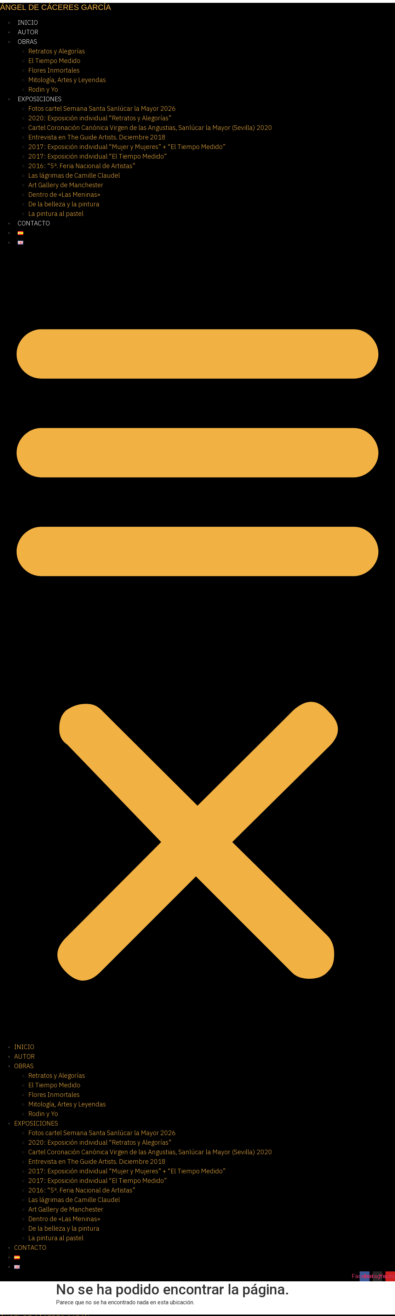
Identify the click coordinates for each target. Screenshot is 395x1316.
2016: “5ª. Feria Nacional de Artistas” (81, 166)
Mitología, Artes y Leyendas (67, 80)
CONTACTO (34, 223)
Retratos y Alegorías (56, 51)
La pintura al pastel (56, 214)
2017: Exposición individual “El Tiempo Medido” (97, 156)
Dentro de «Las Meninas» (64, 194)
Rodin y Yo (43, 89)
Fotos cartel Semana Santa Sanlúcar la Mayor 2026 (102, 108)
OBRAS (27, 42)
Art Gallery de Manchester (65, 185)
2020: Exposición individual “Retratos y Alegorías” (99, 118)
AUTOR (28, 32)
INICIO (28, 22)
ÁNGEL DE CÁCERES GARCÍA (55, 7)
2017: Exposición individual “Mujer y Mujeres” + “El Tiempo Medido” (126, 147)
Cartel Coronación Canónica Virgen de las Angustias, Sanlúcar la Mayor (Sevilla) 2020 (150, 128)
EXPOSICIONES (40, 99)
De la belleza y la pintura (63, 204)
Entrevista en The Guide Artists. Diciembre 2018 (97, 137)
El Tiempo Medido (54, 61)
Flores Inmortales (54, 70)
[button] (197, 644)
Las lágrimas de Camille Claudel (74, 175)
